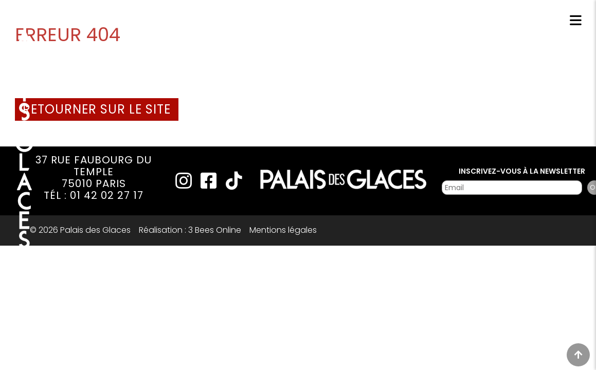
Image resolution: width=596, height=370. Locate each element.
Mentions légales (283, 230)
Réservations (468, 22)
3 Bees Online (214, 230)
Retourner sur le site (97, 109)
